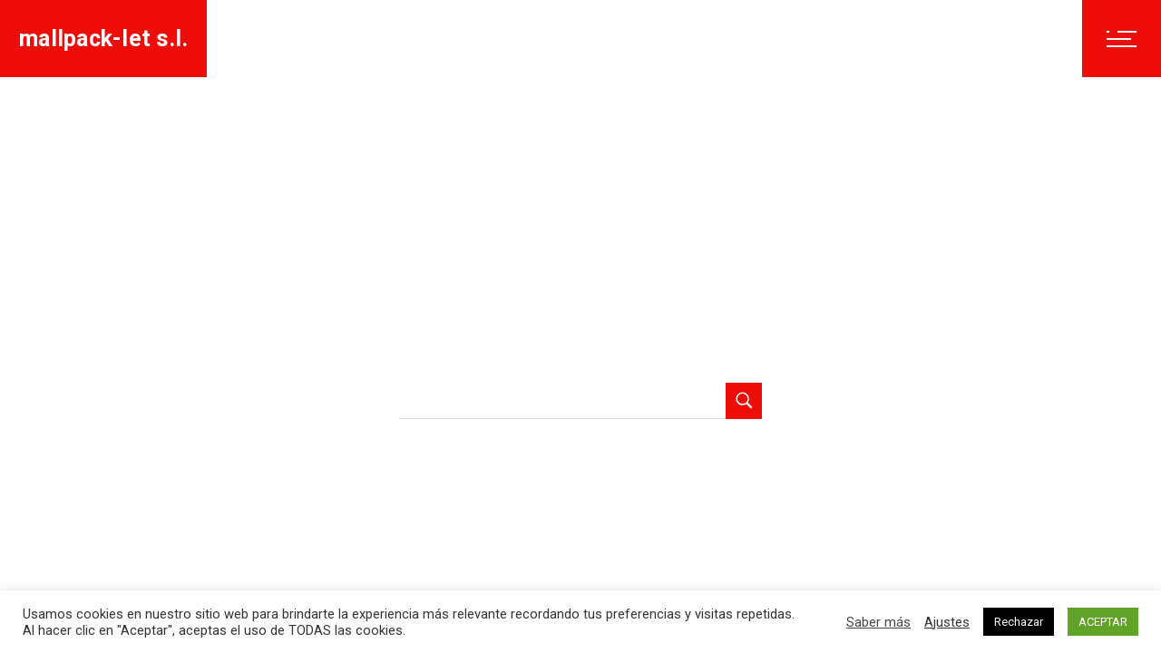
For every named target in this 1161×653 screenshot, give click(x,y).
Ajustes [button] (947, 622)
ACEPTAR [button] (1102, 622)
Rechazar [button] (1018, 622)
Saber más (878, 622)
